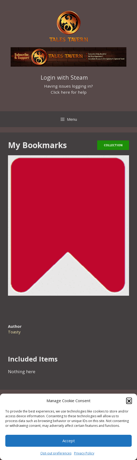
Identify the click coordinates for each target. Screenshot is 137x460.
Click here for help (69, 92)
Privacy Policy (84, 453)
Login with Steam (64, 77)
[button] (129, 400)
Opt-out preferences (55, 453)
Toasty (14, 331)
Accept (68, 440)
